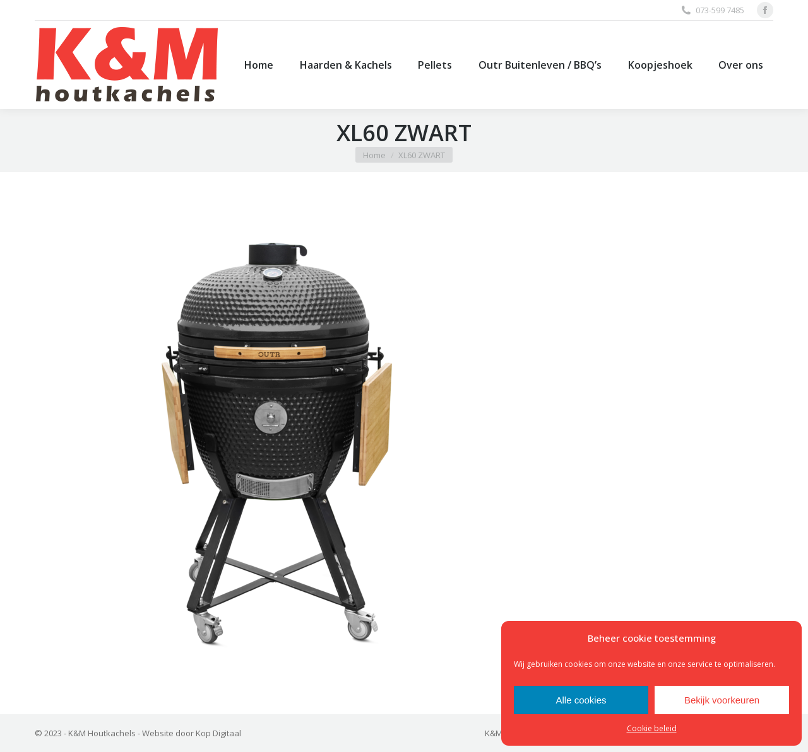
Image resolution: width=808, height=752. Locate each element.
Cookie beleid (652, 728)
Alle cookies (581, 700)
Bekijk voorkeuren (721, 700)
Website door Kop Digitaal (191, 733)
